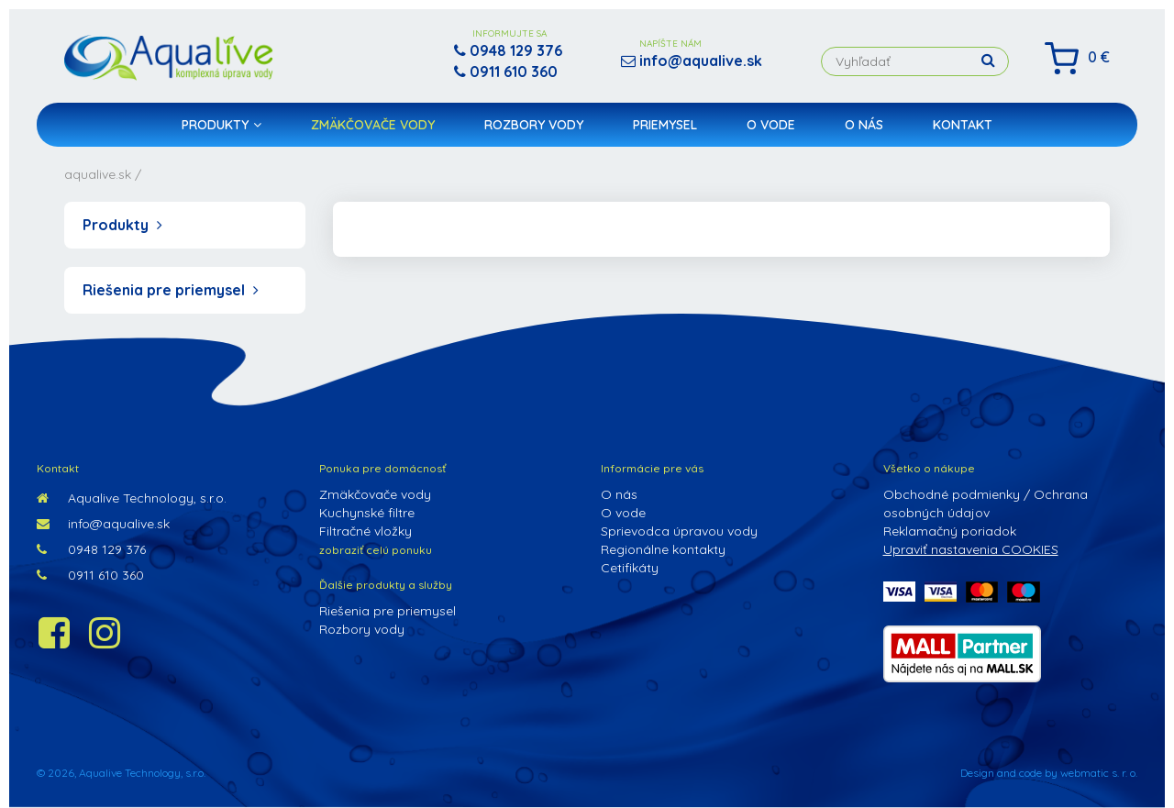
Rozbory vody (533, 124)
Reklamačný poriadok (949, 531)
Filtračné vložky (365, 531)
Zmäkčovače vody (373, 124)
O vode (771, 124)
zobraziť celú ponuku (375, 550)
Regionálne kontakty (663, 549)
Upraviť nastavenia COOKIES (970, 549)
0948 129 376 (91, 549)
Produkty (221, 124)
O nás (864, 124)
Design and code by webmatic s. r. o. (1048, 773)
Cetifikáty (630, 567)
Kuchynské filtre (367, 512)
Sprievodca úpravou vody (679, 531)
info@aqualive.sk (103, 523)
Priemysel (665, 124)
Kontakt (962, 124)
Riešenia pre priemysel (171, 290)
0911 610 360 (90, 575)
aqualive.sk (97, 174)
